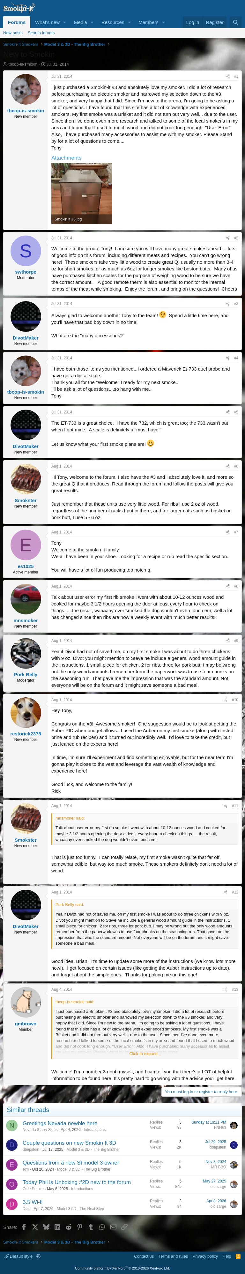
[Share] (228, 76)
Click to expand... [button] (145, 1053)
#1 (236, 76)
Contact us (144, 1256)
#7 (236, 532)
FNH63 (220, 1127)
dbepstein (31, 1149)
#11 (235, 806)
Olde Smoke (33, 1189)
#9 (236, 640)
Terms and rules (173, 1256)
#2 (236, 238)
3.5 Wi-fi (32, 1202)
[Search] (235, 22)
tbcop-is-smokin (23, 64)
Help (227, 1256)
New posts (13, 32)
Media (80, 22)
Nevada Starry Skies (40, 1129)
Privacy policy (205, 1256)
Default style (19, 1256)
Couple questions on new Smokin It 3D (69, 1143)
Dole (27, 1208)
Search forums (41, 32)
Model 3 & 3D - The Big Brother (93, 1149)
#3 (236, 303)
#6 (236, 466)
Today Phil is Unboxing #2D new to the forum (77, 1182)
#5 (236, 412)
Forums (17, 22)
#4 (236, 358)
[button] (64, 22)
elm (26, 1169)
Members (148, 22)
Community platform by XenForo (122, 1268)
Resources (112, 22)
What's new (47, 22)
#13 (235, 989)
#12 (235, 892)
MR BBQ (218, 1167)
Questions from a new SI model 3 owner (71, 1163)
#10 (235, 700)
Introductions (95, 1129)
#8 (236, 586)
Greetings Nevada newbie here (60, 1123)
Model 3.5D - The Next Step (80, 1208)
